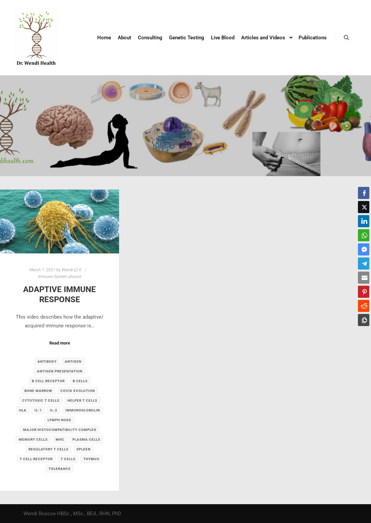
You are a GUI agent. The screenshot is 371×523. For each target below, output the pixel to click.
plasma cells (86, 439)
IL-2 (53, 410)
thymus (91, 459)
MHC (60, 439)
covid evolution (77, 391)
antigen (73, 361)
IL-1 (38, 410)
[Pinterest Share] (363, 292)
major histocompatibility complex (59, 430)
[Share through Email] (363, 278)
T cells (68, 459)
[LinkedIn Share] (363, 221)
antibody (47, 361)
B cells (80, 381)
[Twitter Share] (363, 207)
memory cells (33, 439)
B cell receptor (48, 381)
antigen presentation (60, 371)
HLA (22, 410)
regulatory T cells (48, 449)
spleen (83, 449)
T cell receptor (36, 459)
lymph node (59, 420)
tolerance (60, 469)
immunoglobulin (82, 410)
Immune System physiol (60, 276)
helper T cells (82, 400)
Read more (59, 343)
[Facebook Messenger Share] (363, 249)
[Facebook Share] (363, 193)
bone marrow (38, 391)
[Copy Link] (363, 320)
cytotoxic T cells (40, 400)
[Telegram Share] (363, 263)
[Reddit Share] (363, 306)
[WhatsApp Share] (363, 235)
